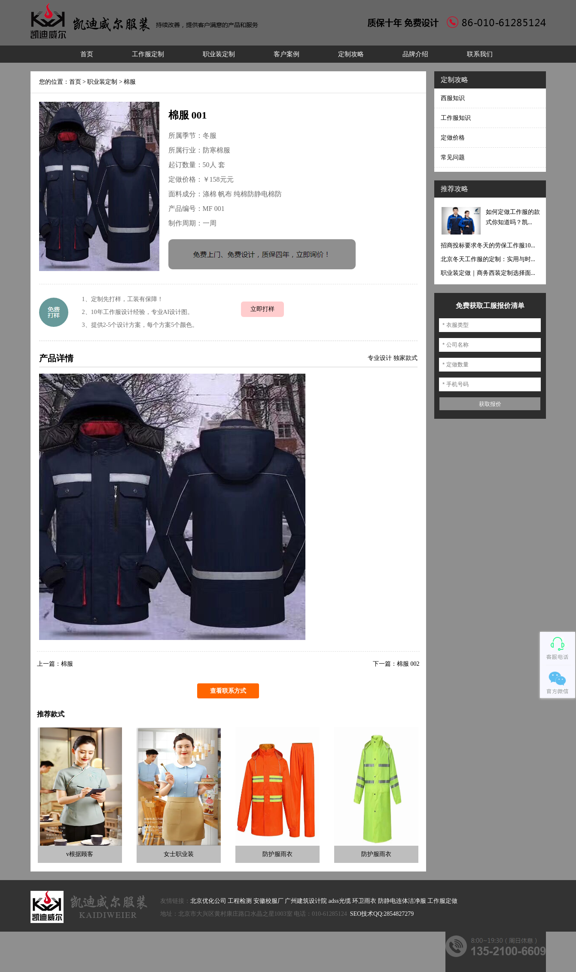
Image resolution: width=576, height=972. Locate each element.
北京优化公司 (208, 901)
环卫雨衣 (364, 901)
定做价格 (453, 137)
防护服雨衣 (277, 854)
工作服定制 (148, 54)
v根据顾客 (79, 854)
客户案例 (286, 54)
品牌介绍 (415, 54)
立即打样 (262, 309)
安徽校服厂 (268, 901)
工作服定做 (442, 901)
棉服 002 (408, 664)
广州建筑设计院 (306, 901)
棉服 (130, 82)
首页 (86, 54)
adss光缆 (340, 901)
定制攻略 (351, 54)
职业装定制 (219, 54)
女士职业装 (179, 854)
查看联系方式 (228, 691)
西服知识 (453, 98)
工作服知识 (456, 118)
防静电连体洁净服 (402, 901)
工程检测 (240, 901)
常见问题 (453, 157)
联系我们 (480, 54)
